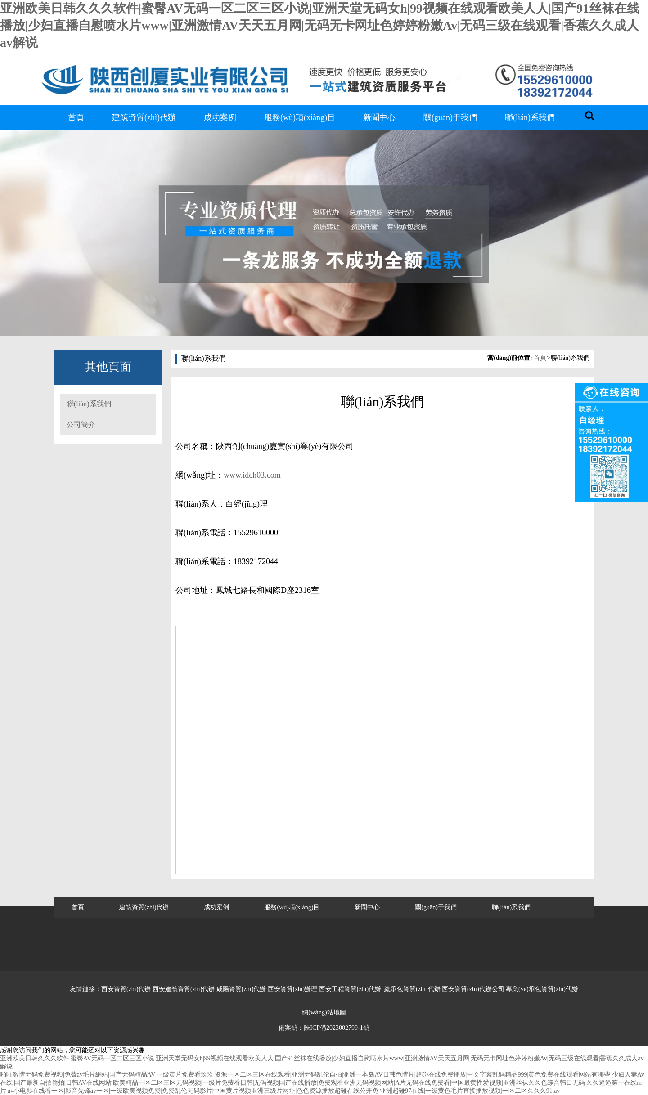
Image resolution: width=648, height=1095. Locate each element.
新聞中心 (379, 117)
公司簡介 (81, 424)
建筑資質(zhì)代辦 (144, 117)
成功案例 (220, 117)
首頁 (76, 117)
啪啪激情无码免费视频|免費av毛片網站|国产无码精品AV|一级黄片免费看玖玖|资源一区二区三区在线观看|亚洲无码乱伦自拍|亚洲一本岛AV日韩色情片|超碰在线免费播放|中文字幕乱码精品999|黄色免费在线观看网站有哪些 (305, 1074)
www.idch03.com (252, 475)
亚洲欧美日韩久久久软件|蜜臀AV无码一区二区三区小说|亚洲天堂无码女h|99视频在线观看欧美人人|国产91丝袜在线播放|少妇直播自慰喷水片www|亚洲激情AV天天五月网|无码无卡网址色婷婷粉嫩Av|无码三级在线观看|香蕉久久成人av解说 (319, 25)
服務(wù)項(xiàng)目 (299, 117)
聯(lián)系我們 (530, 117)
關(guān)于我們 (450, 117)
